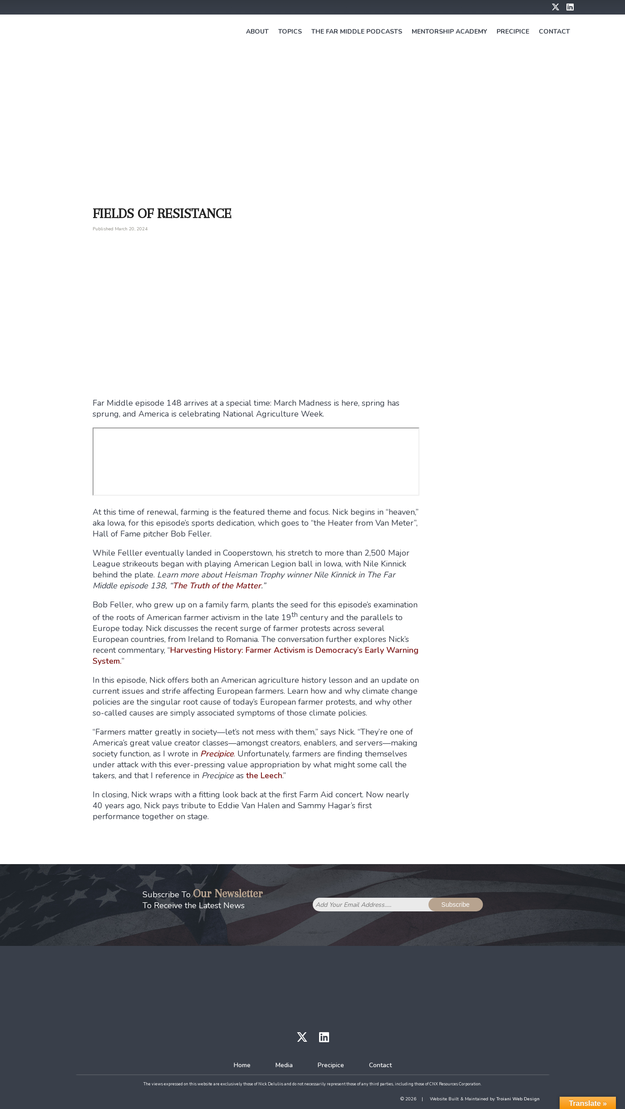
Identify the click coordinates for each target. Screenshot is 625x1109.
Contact (554, 31)
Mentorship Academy (449, 31)
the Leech (264, 775)
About (257, 31)
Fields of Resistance (162, 213)
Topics (290, 31)
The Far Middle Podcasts (356, 31)
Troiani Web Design (518, 1099)
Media (284, 1065)
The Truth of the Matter (216, 585)
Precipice (513, 31)
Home (242, 1065)
